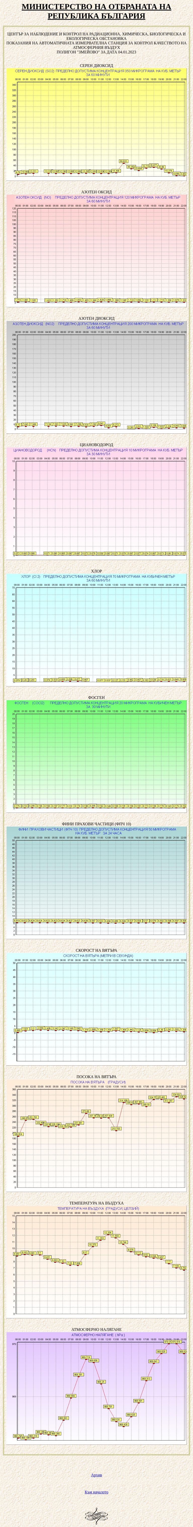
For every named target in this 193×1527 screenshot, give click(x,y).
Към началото (96, 1492)
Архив (96, 1475)
